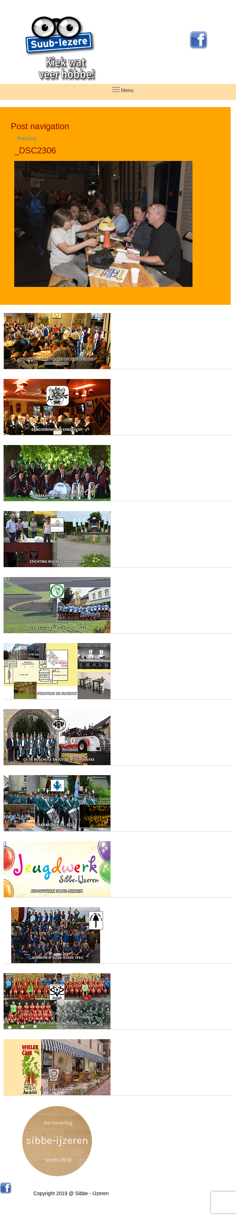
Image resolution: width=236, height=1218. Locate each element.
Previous (23, 138)
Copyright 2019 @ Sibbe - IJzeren (71, 1193)
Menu (122, 90)
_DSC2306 (35, 150)
